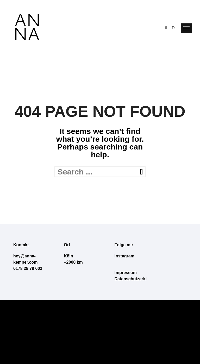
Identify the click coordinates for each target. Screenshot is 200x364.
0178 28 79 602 (27, 268)
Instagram (124, 256)
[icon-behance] (167, 27)
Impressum (126, 272)
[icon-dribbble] (173, 27)
